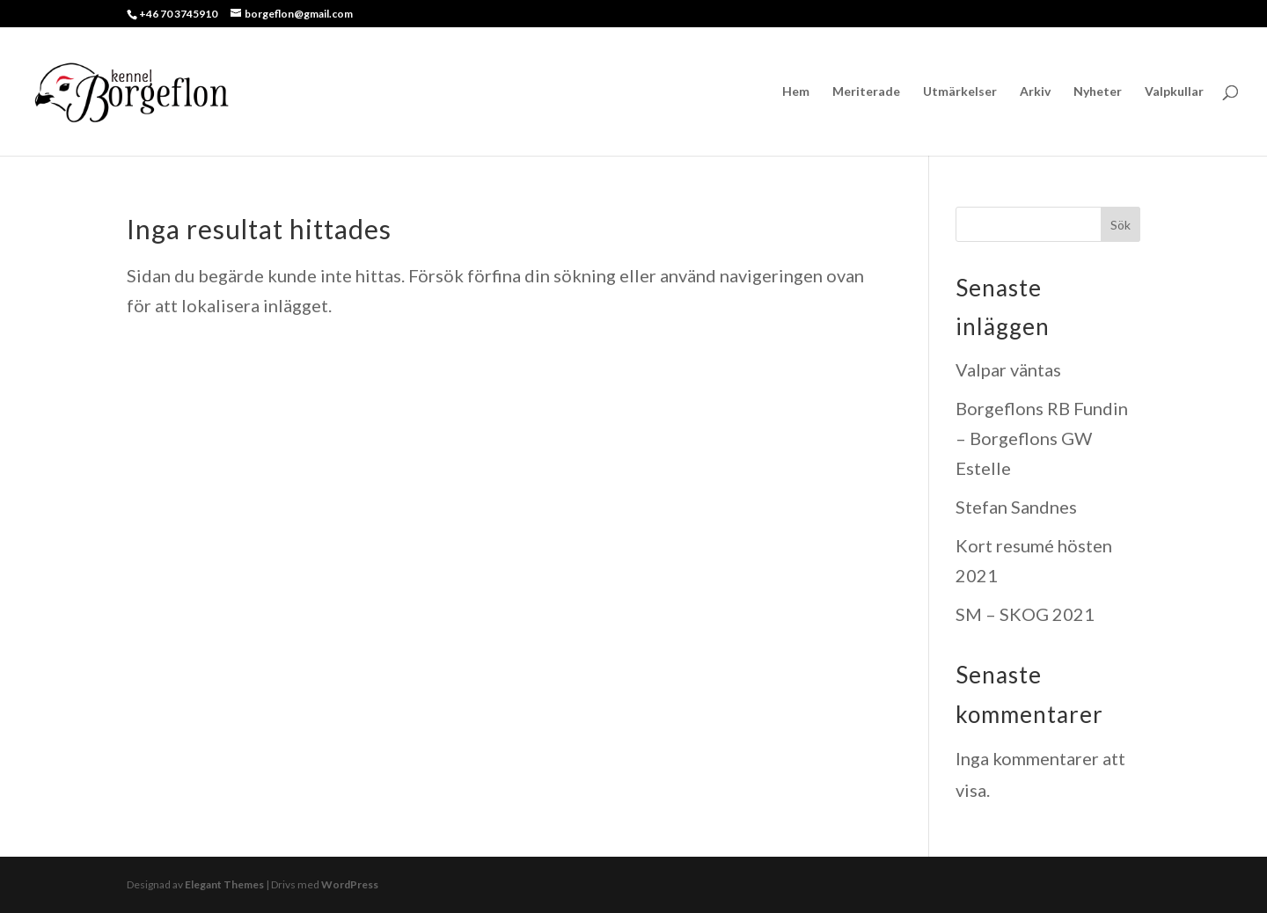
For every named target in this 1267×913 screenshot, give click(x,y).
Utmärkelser (960, 92)
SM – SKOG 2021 (1025, 613)
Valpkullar (1174, 92)
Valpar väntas (1008, 369)
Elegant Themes (224, 884)
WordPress (349, 884)
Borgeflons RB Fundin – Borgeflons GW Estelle (1042, 438)
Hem (795, 92)
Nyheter (1097, 92)
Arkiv (1035, 92)
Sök (1120, 224)
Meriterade (866, 92)
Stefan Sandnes (1016, 506)
